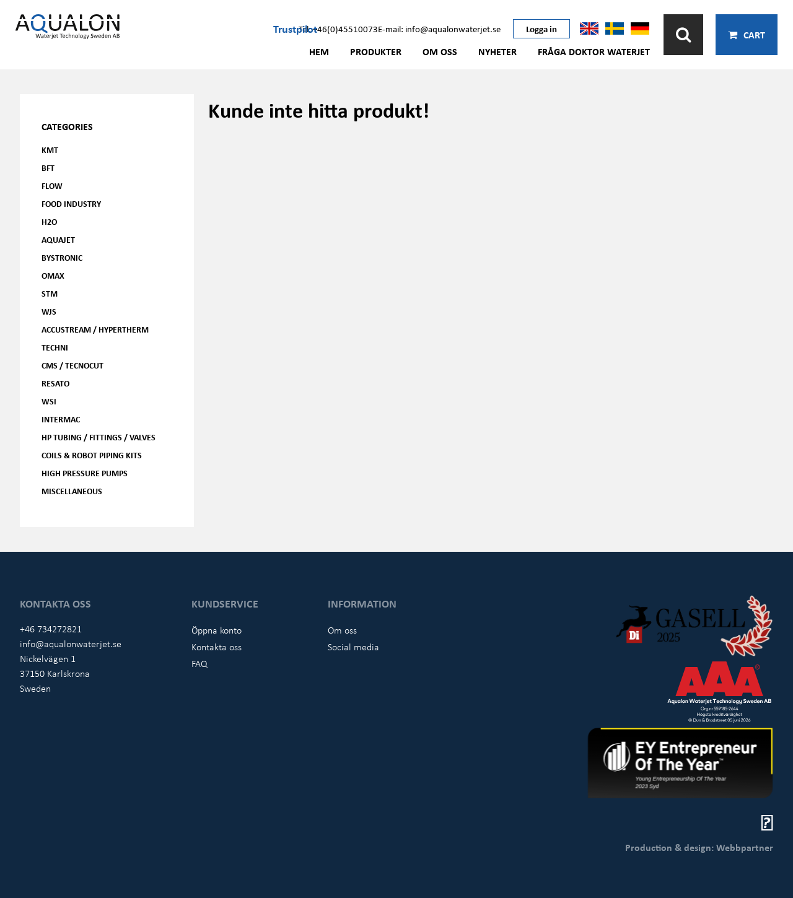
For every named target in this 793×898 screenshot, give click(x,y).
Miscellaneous (72, 491)
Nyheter (497, 51)
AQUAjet (58, 239)
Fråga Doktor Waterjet (594, 51)
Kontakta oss (216, 646)
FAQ (199, 663)
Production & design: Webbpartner (699, 847)
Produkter (375, 51)
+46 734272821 (51, 628)
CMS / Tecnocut (72, 365)
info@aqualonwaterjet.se (70, 643)
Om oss (440, 51)
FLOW (52, 185)
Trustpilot (295, 28)
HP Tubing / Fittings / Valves (99, 437)
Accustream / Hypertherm (95, 329)
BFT (48, 167)
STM (50, 293)
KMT (50, 149)
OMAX (53, 275)
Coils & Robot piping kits (92, 455)
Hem (319, 51)
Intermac (61, 419)
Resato (55, 383)
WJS (49, 311)
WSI (49, 401)
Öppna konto (216, 630)
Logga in (541, 28)
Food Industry (71, 203)
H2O (49, 221)
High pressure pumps (85, 473)
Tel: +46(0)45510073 (338, 28)
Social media (353, 646)
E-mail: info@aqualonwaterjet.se (439, 28)
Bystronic (62, 257)
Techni (55, 347)
